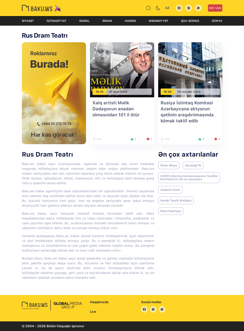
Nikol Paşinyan (170, 211)
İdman (107, 20)
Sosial (84, 20)
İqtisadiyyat (56, 20)
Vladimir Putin (170, 189)
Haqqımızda (99, 302)
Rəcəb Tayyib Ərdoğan (176, 200)
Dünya (217, 20)
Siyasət (28, 20)
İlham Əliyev (168, 165)
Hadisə (130, 20)
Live (215, 8)
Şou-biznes (190, 20)
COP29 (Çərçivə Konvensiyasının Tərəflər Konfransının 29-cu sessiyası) (189, 177)
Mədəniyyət (158, 20)
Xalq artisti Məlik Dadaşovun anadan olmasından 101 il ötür (116, 108)
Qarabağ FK (193, 165)
